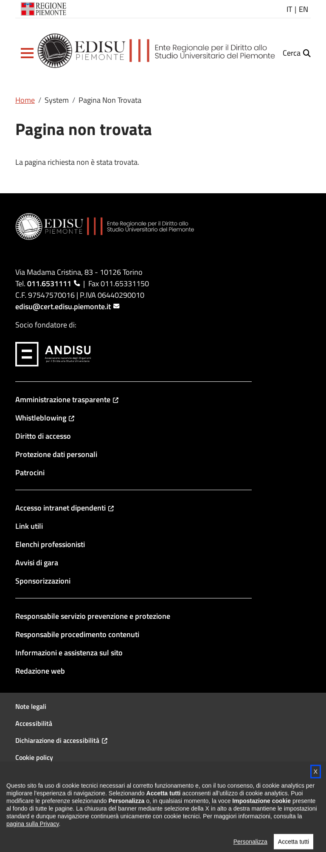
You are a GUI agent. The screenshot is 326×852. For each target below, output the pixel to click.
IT (289, 9)
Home (25, 100)
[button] (27, 53)
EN (303, 9)
